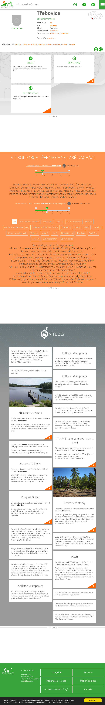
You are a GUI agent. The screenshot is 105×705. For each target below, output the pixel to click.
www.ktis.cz (51, 38)
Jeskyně (45, 233)
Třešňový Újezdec (49, 196)
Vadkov (63, 196)
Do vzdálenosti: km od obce (43, 165)
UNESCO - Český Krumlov (22, 266)
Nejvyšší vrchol (67, 233)
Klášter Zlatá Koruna (51, 276)
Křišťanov (14, 190)
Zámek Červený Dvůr (83, 248)
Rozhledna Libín (87, 254)
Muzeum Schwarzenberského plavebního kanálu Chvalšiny (40, 248)
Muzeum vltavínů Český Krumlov (75, 260)
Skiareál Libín (18, 260)
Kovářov (90, 187)
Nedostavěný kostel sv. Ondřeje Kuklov (52, 245)
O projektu (56, 672)
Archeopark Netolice (41, 279)
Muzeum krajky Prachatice (77, 276)
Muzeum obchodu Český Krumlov (36, 263)
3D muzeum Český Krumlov (70, 263)
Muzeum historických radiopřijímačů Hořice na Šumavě (61, 257)
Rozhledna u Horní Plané (25, 276)
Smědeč (48, 44)
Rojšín (41, 193)
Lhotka (40, 190)
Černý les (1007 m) (67, 254)
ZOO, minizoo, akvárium (29, 221)
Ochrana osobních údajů (56, 689)
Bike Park (81, 233)
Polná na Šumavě (18, 193)
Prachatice (54, 31)
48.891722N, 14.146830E (59, 33)
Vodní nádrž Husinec (73, 282)
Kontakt (88, 689)
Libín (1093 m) (23, 257)
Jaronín (80, 187)
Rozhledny (66, 227)
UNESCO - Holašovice (45, 254)
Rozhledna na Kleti (30, 251)
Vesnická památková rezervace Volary (41, 282)
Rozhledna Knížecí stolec (70, 251)
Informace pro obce (56, 680)
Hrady (77, 227)
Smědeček (56, 44)
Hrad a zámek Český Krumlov (42, 260)
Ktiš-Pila (34, 44)
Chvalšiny (25, 187)
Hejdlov (49, 187)
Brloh (55, 184)
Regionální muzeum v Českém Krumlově (52, 269)
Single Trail (93, 233)
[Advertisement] (52, 134)
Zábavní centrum (50, 239)
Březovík (17, 44)
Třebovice (48, 13)
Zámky (86, 227)
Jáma (57, 187)
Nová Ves (79, 190)
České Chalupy (83, 184)
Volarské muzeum (84, 279)
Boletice (17, 184)
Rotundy (34, 233)
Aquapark (47, 221)
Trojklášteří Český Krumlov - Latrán (55, 266)
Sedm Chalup (65, 193)
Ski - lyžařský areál (74, 221)
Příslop (32, 193)
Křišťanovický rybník (19, 279)
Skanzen (88, 221)
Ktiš (51, 23)
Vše (14, 221)
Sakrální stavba (67, 239)
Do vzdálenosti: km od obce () (40, 203)
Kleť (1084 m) (49, 251)
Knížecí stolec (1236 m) (21, 254)
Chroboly (14, 187)
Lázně (54, 233)
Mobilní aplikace (88, 680)
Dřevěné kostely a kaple (17, 233)
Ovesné (90, 190)
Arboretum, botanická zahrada (45, 227)
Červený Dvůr (67, 184)
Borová (36, 184)
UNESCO (58, 221)
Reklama (88, 672)
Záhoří (72, 196)
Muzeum (35, 239)
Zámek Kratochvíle (64, 279)
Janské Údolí (68, 187)
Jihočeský (53, 25)
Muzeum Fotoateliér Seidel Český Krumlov (37, 273)
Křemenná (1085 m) (85, 266)
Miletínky (41, 44)
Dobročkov (26, 44)
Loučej (49, 190)
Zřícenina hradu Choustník (74, 273)
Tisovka (64, 44)
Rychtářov (51, 193)
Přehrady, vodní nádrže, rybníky (16, 227)
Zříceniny (97, 227)
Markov (58, 190)
